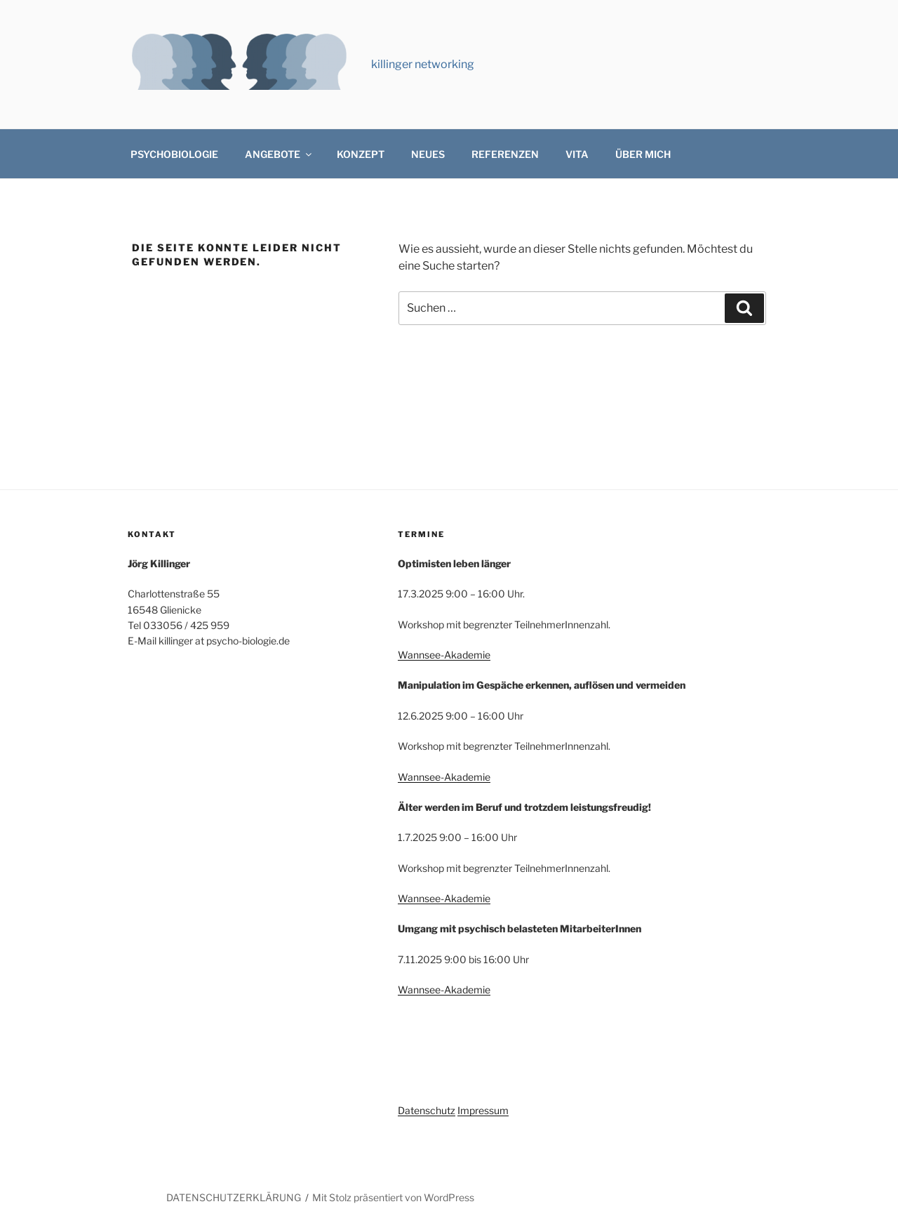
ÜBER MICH (643, 154)
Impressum (483, 1110)
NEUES (428, 154)
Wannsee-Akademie (444, 655)
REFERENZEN (505, 154)
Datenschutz (426, 1110)
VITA (577, 154)
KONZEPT (360, 154)
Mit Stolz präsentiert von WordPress (393, 1197)
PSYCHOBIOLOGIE (174, 154)
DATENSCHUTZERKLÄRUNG (233, 1197)
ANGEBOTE (279, 154)
